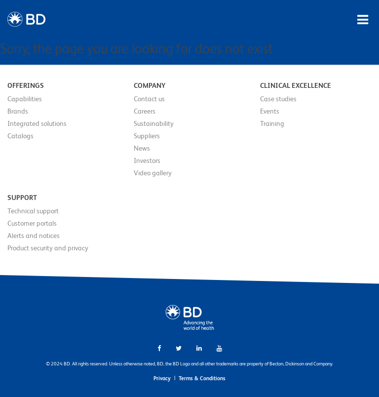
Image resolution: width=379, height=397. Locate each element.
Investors (147, 160)
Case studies (278, 99)
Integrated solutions (37, 123)
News (142, 148)
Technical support (33, 211)
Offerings (25, 85)
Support (22, 197)
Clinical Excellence (295, 85)
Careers (144, 111)
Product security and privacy (47, 248)
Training (272, 123)
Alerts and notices (33, 235)
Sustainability (154, 123)
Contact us (149, 99)
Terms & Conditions (202, 378)
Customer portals (32, 223)
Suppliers (147, 136)
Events (269, 111)
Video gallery (153, 173)
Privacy (162, 378)
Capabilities (24, 99)
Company (149, 85)
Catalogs (20, 136)
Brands (17, 111)
